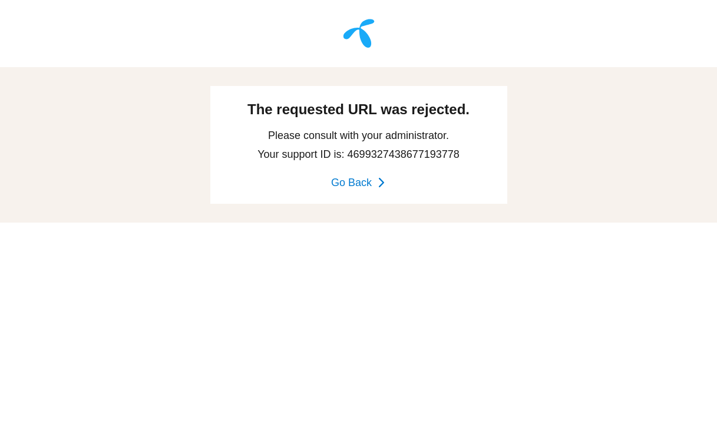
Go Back (358, 182)
